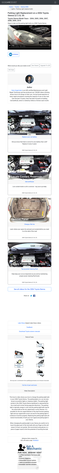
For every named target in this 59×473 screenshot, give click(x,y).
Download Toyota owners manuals (29, 331)
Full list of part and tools (29, 385)
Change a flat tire (29, 224)
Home (11, 7)
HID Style (11, 70)
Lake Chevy (21, 323)
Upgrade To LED (45, 65)
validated (13, 54)
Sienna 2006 (24, 7)
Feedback (29, 327)
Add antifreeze (29, 181)
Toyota (17, 7)
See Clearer (35, 65)
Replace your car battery (29, 137)
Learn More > (45, 43)
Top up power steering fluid (29, 269)
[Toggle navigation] (55, 2)
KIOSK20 (36, 440)
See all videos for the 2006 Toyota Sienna (29, 289)
